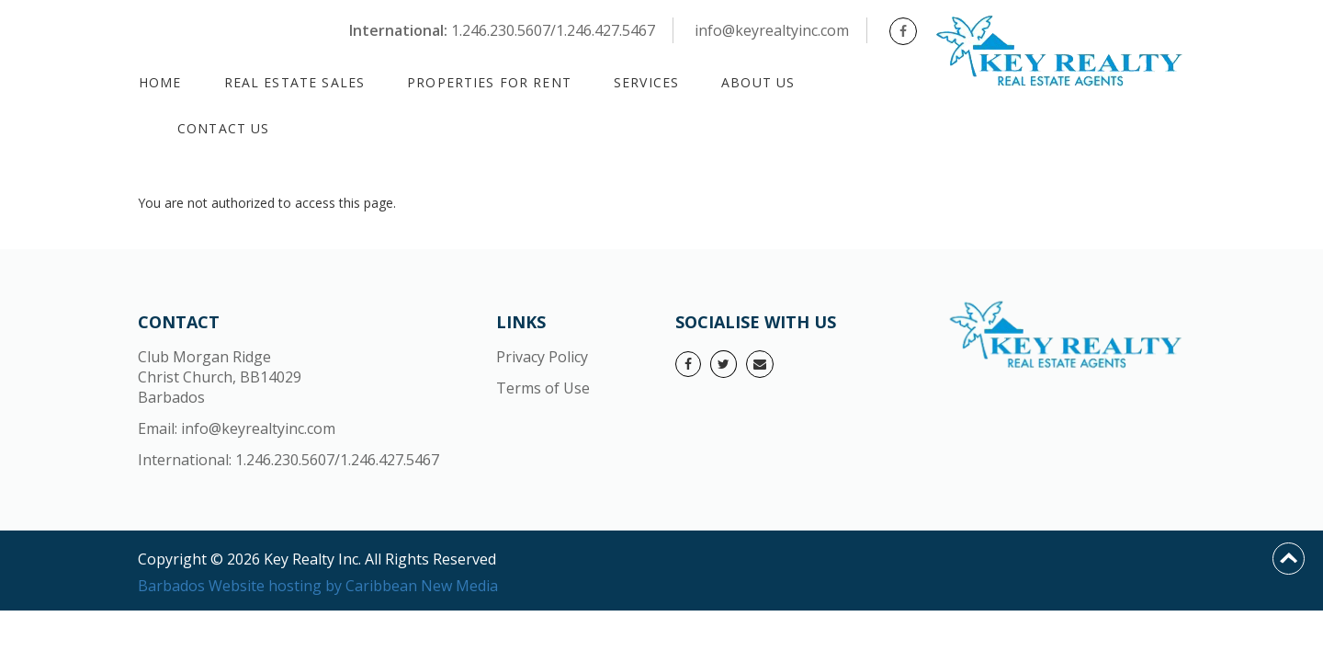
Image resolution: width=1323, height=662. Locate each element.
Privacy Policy (542, 357)
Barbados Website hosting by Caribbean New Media (318, 586)
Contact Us (223, 128)
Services (646, 82)
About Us (758, 82)
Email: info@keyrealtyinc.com (236, 428)
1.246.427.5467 (389, 460)
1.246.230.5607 (284, 460)
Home (160, 82)
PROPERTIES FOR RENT (489, 82)
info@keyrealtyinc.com (772, 30)
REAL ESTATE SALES (295, 82)
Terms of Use (543, 388)
